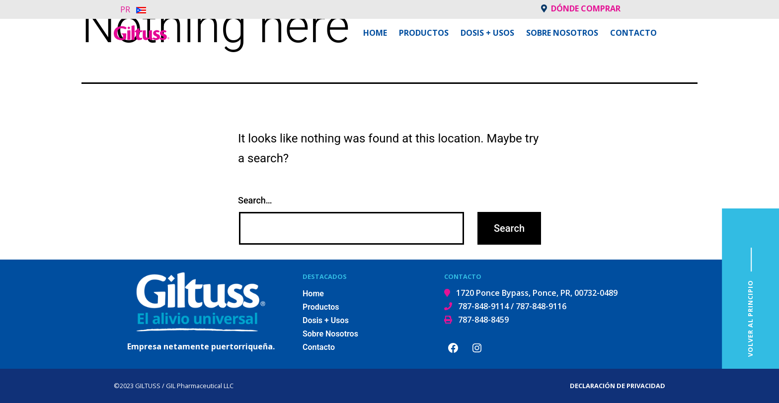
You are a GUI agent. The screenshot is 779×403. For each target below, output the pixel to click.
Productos (424, 32)
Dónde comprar (581, 8)
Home (375, 32)
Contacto (633, 32)
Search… (255, 200)
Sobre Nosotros (562, 32)
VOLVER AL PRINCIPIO (750, 318)
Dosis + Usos (487, 32)
